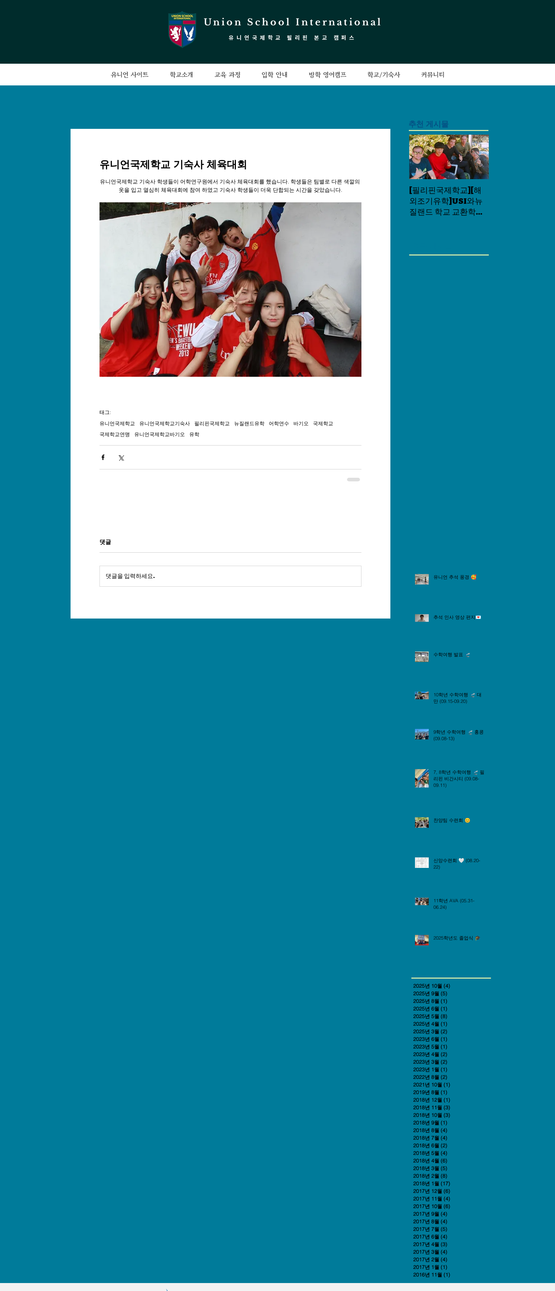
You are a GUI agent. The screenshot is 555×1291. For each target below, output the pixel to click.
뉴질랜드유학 (249, 424)
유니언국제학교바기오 (159, 434)
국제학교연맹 (114, 434)
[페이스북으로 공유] (102, 457)
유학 (194, 434)
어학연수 (279, 424)
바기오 (301, 424)
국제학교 (323, 424)
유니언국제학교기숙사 (164, 424)
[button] (129, 74)
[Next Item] (477, 157)
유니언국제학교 (117, 424)
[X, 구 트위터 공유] (120, 457)
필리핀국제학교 (212, 424)
